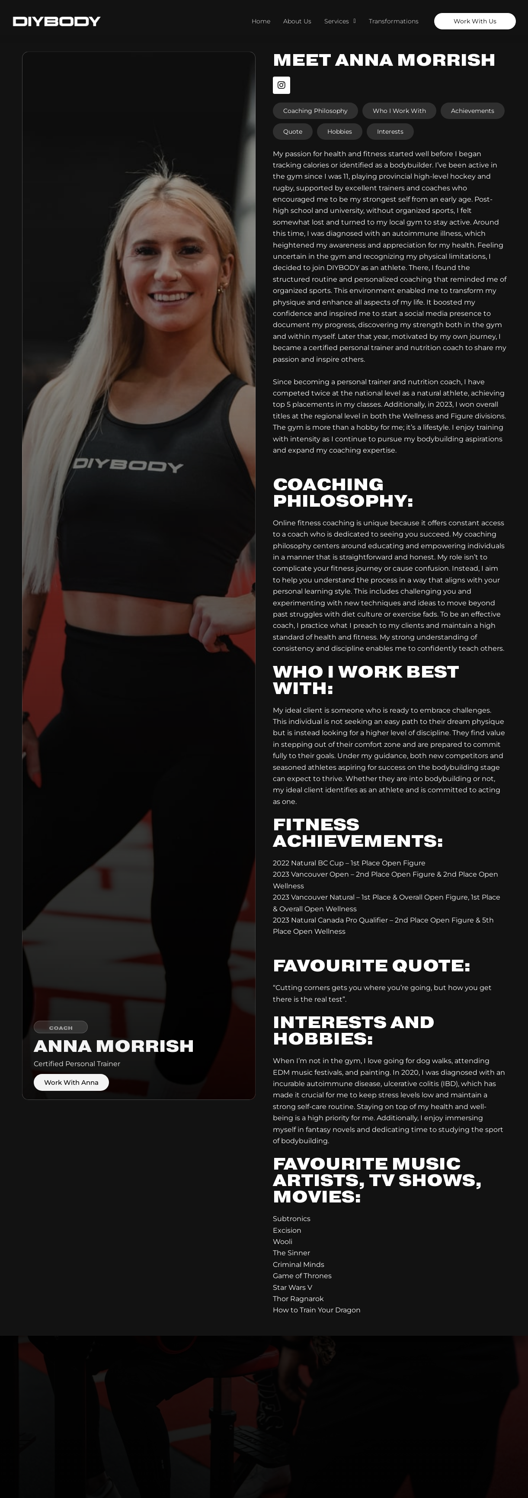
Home (261, 21)
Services (339, 21)
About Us (297, 21)
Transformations (394, 21)
